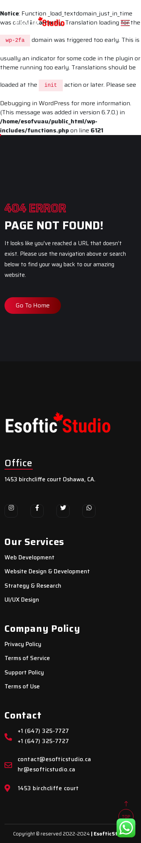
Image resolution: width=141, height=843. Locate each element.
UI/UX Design (22, 600)
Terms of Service (27, 658)
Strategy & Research (33, 586)
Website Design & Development (47, 571)
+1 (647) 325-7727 (43, 731)
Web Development (30, 557)
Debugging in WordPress (35, 103)
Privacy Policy (23, 644)
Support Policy (24, 672)
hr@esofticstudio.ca (47, 769)
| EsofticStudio (109, 834)
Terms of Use (22, 686)
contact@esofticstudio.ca (54, 759)
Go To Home (33, 305)
